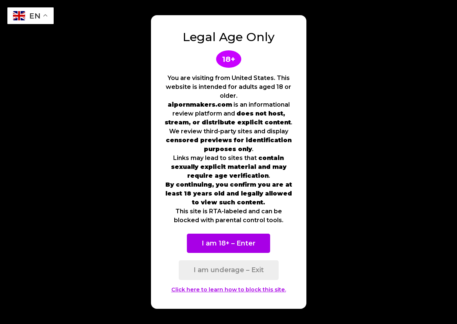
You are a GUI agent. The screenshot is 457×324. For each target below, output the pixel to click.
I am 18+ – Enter (228, 243)
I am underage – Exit (229, 270)
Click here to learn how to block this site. (228, 289)
